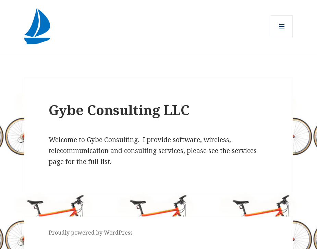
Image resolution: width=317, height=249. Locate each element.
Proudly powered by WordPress (91, 232)
